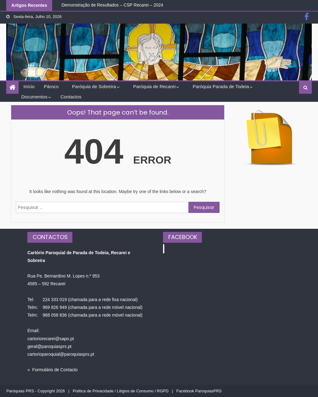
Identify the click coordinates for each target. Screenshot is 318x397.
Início (28, 86)
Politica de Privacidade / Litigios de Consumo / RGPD (121, 391)
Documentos (34, 96)
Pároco (51, 86)
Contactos (71, 96)
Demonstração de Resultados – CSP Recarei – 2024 (112, 4)
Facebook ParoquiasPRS (199, 391)
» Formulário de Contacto (52, 369)
